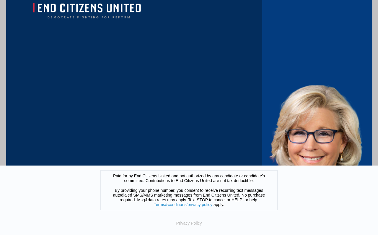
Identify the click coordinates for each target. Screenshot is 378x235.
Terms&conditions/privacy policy (183, 204)
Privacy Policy (189, 223)
